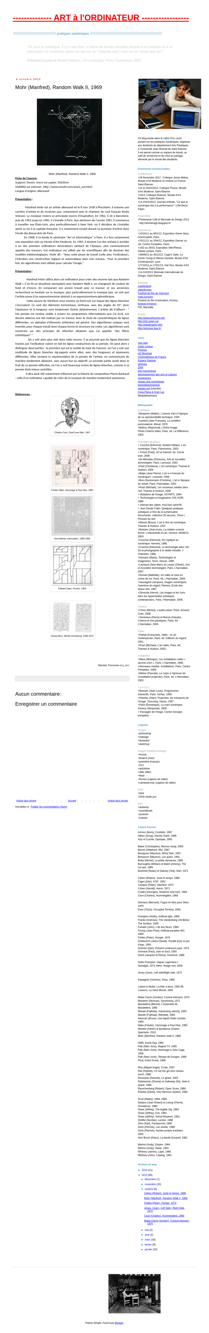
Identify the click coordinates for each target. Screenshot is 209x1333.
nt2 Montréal (145, 353)
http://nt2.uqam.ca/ (148, 321)
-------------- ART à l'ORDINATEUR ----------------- (101, 17)
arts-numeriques (147, 371)
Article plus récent (26, 800)
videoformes (144, 289)
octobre (149, 1189)
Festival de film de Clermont (153, 293)
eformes (142, 364)
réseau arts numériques (151, 381)
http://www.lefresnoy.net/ (151, 317)
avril (147, 1234)
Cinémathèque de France (152, 357)
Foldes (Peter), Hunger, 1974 (160, 1203)
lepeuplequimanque (149, 385)
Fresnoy (142, 349)
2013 (145, 1170)
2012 (145, 1175)
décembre (151, 1179)
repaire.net (144, 388)
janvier (149, 1249)
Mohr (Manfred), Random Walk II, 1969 (166, 1198)
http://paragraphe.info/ (150, 324)
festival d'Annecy (147, 303)
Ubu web (143, 343)
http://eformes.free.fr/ (149, 328)
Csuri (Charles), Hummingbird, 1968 (164, 1215)
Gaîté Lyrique (145, 346)
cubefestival (144, 286)
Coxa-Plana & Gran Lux (151, 392)
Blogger (119, 1323)
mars (148, 1239)
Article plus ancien (118, 800)
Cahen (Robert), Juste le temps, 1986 (165, 1193)
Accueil (72, 800)
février (148, 1244)
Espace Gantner (147, 360)
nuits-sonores (145, 296)
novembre (151, 1184)
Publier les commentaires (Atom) (49, 806)
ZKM (140, 367)
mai (147, 1230)
